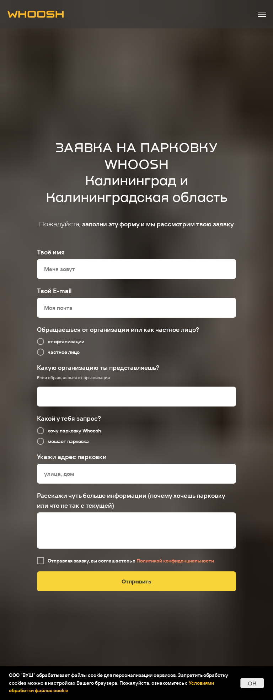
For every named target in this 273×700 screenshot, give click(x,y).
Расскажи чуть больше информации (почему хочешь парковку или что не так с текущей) (131, 500)
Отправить (136, 581)
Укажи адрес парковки (72, 457)
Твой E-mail (54, 291)
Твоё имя (51, 252)
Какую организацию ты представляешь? (98, 368)
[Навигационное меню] (262, 14)
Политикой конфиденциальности (175, 561)
